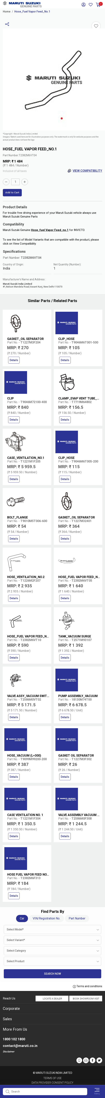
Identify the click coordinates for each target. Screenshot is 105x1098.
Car (22, 918)
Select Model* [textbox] (15, 929)
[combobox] (52, 929)
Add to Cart (12, 192)
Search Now (52, 973)
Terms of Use (52, 1078)
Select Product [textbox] (15, 961)
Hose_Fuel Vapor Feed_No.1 (32, 11)
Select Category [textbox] (16, 950)
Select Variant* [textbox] (16, 940)
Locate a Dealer (52, 998)
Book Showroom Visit (86, 998)
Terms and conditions (87, 986)
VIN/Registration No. (46, 918)
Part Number (77, 918)
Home (6, 11)
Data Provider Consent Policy (52, 1082)
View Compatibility (85, 171)
